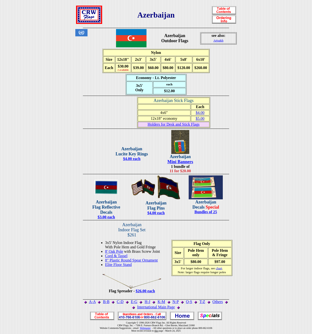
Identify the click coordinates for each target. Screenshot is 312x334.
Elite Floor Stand (118, 265)
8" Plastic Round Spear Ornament (131, 260)
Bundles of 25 (206, 212)
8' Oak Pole (114, 251)
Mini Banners (180, 161)
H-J (147, 302)
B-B (106, 302)
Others (218, 302)
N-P (176, 302)
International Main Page (156, 307)
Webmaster (145, 328)
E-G (134, 302)
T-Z (202, 302)
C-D (120, 302)
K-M (161, 302)
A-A (92, 302)
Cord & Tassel (116, 256)
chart (219, 268)
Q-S (189, 302)
